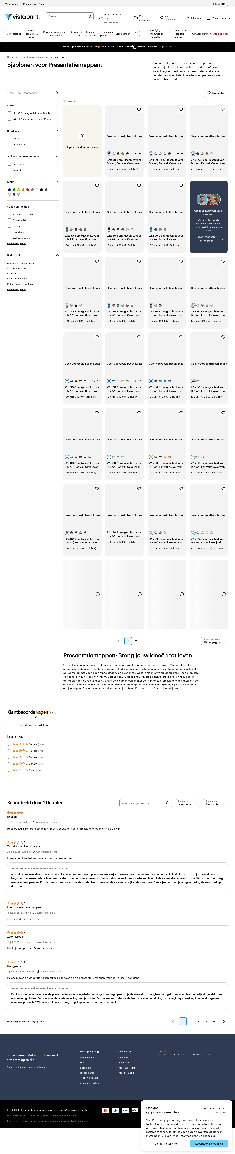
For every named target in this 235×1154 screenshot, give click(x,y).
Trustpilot (161, 1051)
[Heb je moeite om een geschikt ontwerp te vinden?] (209, 217)
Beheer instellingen (166, 1143)
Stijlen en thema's (18, 206)
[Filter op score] (188, 803)
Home (10, 57)
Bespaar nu (165, 46)
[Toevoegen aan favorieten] (139, 109)
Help (82, 1062)
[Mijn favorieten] (171, 17)
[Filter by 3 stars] (9, 757)
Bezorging (85, 1067)
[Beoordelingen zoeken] (143, 803)
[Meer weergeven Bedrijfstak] (16, 289)
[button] (118, 641)
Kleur (10, 181)
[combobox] (67, 16)
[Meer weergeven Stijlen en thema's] (16, 243)
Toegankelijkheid (89, 1077)
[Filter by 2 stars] (9, 763)
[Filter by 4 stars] (9, 750)
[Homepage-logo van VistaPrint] (22, 17)
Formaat (12, 105)
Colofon (84, 1110)
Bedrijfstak (14, 255)
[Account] (193, 17)
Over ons (123, 1057)
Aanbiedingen (220, 33)
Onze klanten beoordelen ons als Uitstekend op (183, 1054)
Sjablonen (59, 57)
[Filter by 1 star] (9, 770)
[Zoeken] (89, 16)
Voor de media (126, 1072)
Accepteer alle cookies (209, 1143)
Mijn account (87, 1057)
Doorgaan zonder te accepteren (215, 1109)
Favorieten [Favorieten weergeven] (216, 93)
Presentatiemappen (37, 57)
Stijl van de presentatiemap (24, 156)
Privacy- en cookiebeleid (42, 1110)
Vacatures (123, 1062)
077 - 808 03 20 (14, 1110)
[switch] (218, 4)
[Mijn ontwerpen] (145, 18)
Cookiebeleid (207, 1135)
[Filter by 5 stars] (9, 744)
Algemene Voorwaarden (67, 1110)
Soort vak (13, 130)
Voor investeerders (128, 1067)
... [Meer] (20, 57)
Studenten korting (90, 1082)
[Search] (167, 803)
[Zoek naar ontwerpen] (56, 93)
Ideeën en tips (88, 1072)
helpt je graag (25, 1066)
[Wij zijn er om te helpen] (113, 17)
